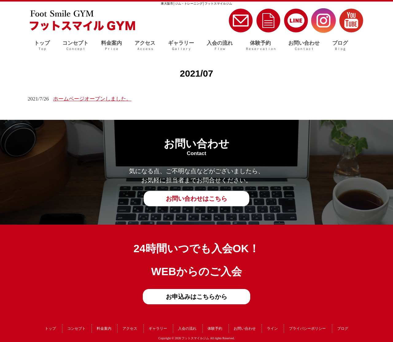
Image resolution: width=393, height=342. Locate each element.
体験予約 (215, 328)
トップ (50, 328)
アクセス (130, 328)
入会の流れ (187, 328)
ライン (272, 328)
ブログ (342, 328)
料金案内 (104, 328)
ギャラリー (158, 328)
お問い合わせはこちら (196, 198)
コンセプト (76, 328)
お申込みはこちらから (196, 296)
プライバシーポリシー (307, 328)
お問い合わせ (245, 328)
